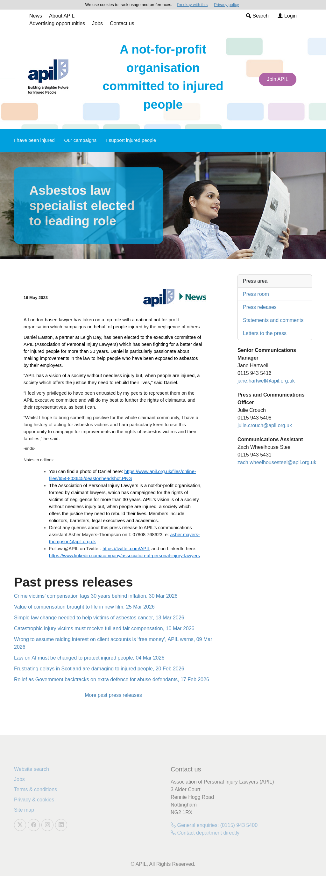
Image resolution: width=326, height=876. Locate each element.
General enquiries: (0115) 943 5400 (214, 825)
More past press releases (113, 695)
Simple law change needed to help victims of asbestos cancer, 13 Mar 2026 (99, 617)
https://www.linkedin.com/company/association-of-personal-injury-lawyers (124, 555)
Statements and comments (273, 320)
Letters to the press (265, 333)
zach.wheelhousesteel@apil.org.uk (276, 462)
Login (287, 15)
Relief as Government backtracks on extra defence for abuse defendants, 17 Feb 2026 (111, 679)
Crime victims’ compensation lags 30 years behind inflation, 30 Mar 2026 (95, 596)
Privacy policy (226, 4)
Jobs (97, 23)
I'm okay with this (192, 4)
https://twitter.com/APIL (126, 548)
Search (257, 15)
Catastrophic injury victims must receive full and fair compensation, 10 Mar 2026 (104, 628)
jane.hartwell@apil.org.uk (266, 380)
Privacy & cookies (34, 799)
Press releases (260, 307)
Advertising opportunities (57, 23)
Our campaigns (80, 140)
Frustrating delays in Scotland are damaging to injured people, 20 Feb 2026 (99, 668)
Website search (31, 769)
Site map (24, 810)
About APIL (61, 15)
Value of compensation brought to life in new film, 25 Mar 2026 (84, 607)
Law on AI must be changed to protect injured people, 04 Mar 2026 (89, 658)
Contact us (122, 23)
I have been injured (34, 140)
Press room (256, 294)
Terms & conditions (35, 789)
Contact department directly (205, 833)
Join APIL (277, 79)
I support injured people (131, 140)
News (35, 15)
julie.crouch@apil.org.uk (264, 425)
